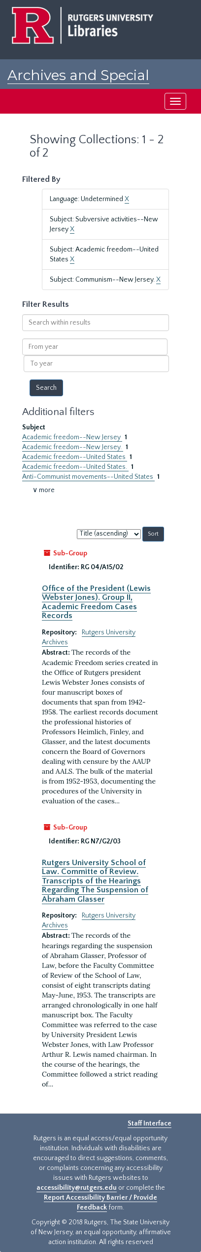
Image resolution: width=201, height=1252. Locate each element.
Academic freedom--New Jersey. (72, 447)
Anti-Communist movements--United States (88, 477)
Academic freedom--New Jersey (72, 437)
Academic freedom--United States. (75, 467)
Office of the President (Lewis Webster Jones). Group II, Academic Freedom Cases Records (96, 602)
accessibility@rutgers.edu (76, 1188)
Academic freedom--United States (74, 457)
